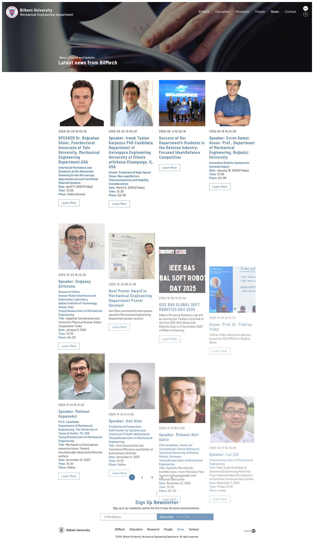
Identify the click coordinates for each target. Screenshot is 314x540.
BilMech (203, 11)
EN (305, 8)
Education (222, 11)
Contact (290, 11)
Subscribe (166, 521)
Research (242, 11)
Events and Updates (82, 57)
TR (306, 14)
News (275, 11)
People (260, 11)
